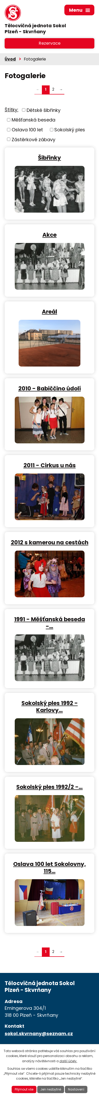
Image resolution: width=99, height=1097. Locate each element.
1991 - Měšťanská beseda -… (49, 622)
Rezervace (49, 43)
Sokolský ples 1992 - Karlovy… (49, 706)
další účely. (68, 1061)
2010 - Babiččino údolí (49, 388)
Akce (49, 234)
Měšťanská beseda (33, 120)
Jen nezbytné (50, 1089)
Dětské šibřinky (43, 110)
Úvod (10, 59)
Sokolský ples (69, 129)
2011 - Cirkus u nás (50, 465)
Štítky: (11, 109)
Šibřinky (49, 157)
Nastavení (76, 1089)
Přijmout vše (24, 1089)
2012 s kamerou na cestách (49, 542)
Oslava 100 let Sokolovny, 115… (49, 867)
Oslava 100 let (27, 129)
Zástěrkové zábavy (33, 139)
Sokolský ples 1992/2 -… (49, 786)
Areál (49, 311)
